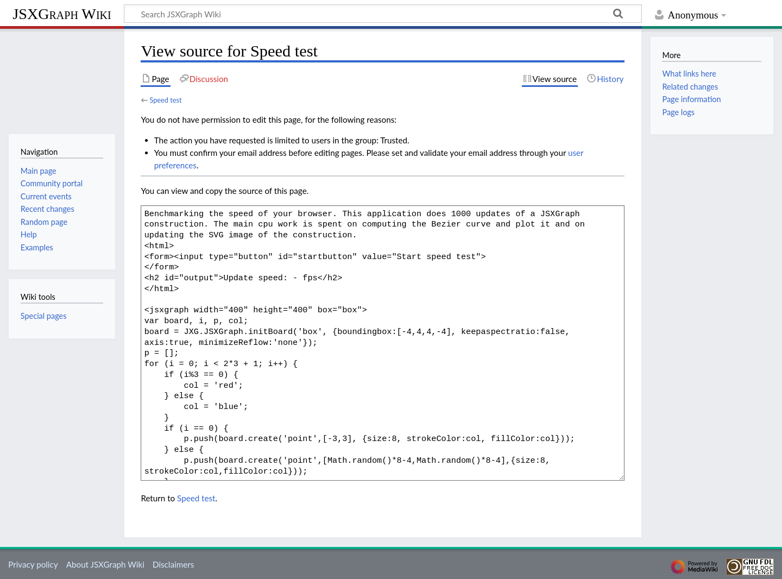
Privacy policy (33, 564)
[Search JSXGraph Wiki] (382, 13)
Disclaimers (173, 564)
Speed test (165, 100)
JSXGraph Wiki (61, 13)
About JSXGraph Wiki (105, 564)
